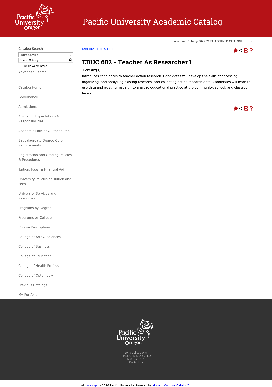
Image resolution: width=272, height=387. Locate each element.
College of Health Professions (41, 266)
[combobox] (213, 41)
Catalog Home (29, 87)
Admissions (27, 107)
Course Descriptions (34, 227)
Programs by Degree (34, 208)
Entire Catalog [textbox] (29, 54)
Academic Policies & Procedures (44, 131)
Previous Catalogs (32, 285)
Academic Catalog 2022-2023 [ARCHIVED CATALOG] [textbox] (208, 41)
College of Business (34, 246)
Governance (28, 97)
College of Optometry (35, 275)
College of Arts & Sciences (39, 237)
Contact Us (136, 362)
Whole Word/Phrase (35, 66)
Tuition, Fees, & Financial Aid (41, 169)
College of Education (35, 256)
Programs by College (35, 218)
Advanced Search (32, 72)
